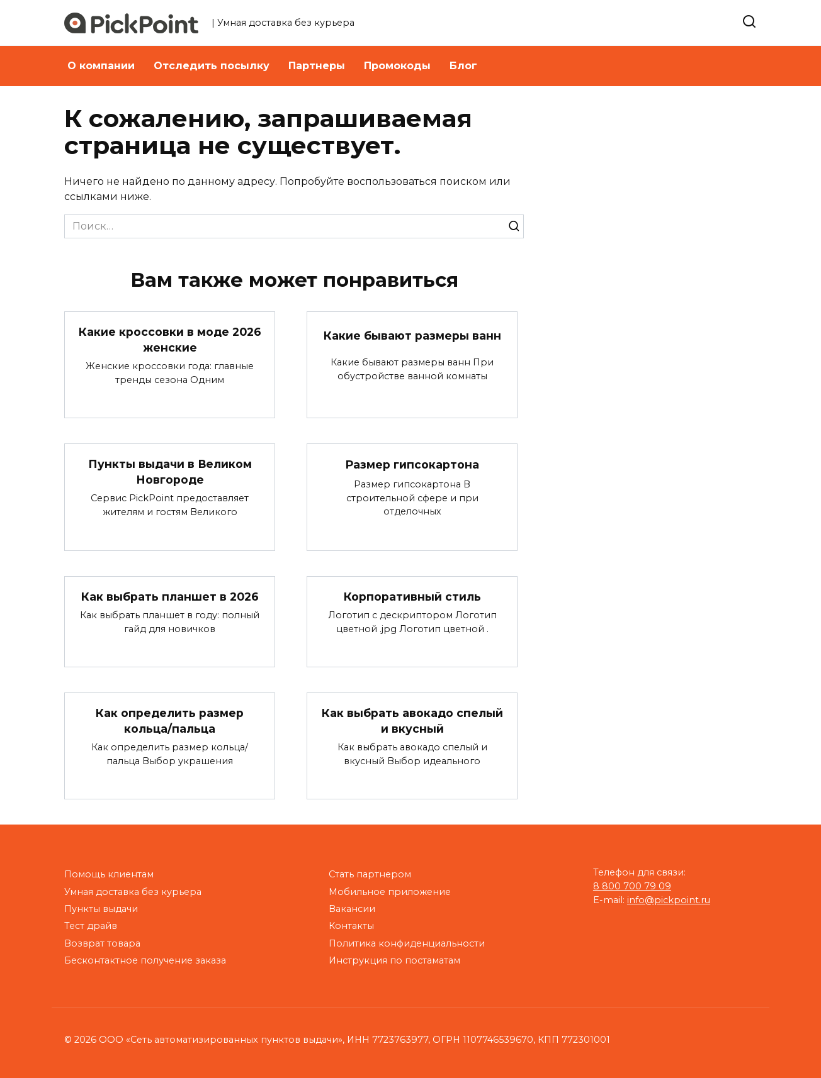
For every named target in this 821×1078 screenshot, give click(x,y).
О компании (101, 66)
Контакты (351, 925)
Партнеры (316, 66)
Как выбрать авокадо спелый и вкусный (412, 720)
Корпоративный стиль (412, 596)
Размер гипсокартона (412, 464)
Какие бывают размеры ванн (412, 335)
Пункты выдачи (101, 908)
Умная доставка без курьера (132, 891)
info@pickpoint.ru (668, 900)
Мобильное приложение (390, 891)
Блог (463, 66)
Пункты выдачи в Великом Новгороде (170, 471)
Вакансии (352, 908)
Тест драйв (90, 925)
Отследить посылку (211, 66)
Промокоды (397, 66)
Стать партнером (370, 874)
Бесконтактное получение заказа (145, 960)
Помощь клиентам (109, 874)
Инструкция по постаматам (394, 960)
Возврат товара (102, 943)
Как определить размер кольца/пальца (170, 720)
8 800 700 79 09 (632, 886)
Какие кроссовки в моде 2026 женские (170, 339)
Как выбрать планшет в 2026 (170, 596)
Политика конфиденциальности (407, 943)
